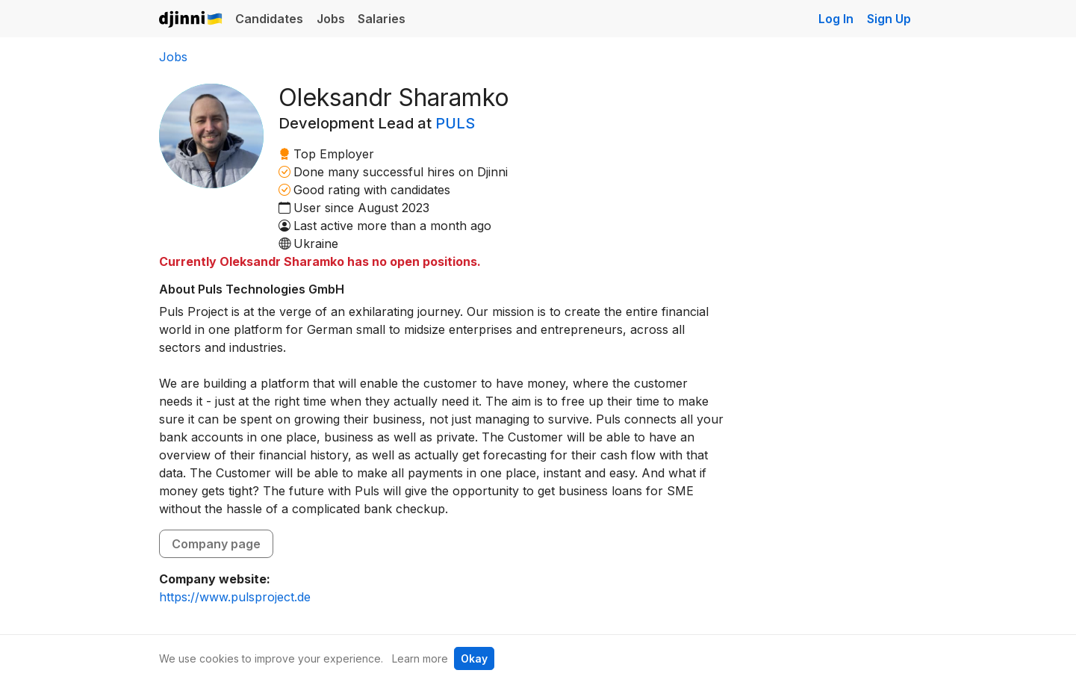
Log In (835, 18)
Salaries (381, 18)
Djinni (191, 19)
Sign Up (889, 18)
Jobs (331, 18)
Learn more (420, 658)
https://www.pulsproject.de (235, 596)
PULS (455, 123)
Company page (216, 543)
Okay (474, 658)
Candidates (269, 18)
